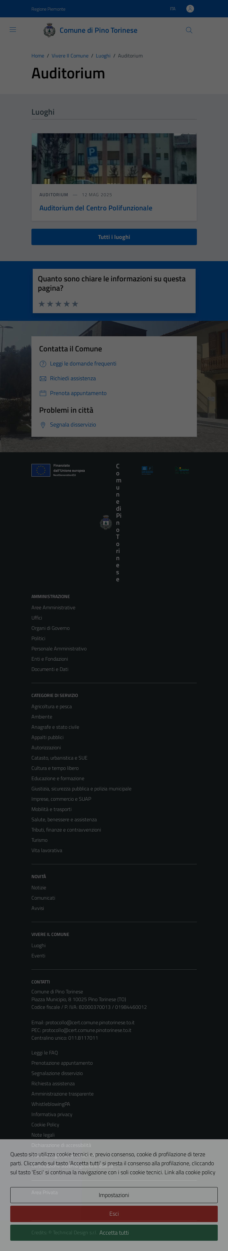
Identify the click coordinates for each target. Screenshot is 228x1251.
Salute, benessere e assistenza (64, 819)
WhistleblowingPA (50, 1104)
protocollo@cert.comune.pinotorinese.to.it (90, 1022)
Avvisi (37, 908)
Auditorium (54, 194)
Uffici (36, 617)
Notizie (38, 887)
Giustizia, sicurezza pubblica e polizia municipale (81, 788)
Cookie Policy (45, 1124)
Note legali (43, 1135)
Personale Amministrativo (59, 648)
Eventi (38, 955)
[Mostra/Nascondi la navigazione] (13, 29)
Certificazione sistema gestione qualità (72, 1165)
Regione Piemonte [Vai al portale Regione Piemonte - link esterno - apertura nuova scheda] (48, 8)
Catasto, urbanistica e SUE (59, 758)
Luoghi (38, 945)
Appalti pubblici (47, 737)
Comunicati (43, 898)
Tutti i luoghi (114, 237)
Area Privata (44, 1192)
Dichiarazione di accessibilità (61, 1145)
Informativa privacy (51, 1114)
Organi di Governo (50, 628)
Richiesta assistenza (53, 1083)
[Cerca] (189, 30)
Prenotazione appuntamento (62, 1063)
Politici (38, 638)
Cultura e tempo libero (55, 768)
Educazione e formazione (57, 778)
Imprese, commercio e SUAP (61, 799)
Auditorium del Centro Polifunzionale (95, 208)
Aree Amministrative (53, 607)
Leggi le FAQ (44, 1052)
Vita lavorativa (46, 850)
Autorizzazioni (46, 747)
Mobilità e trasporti (51, 809)
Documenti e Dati (49, 669)
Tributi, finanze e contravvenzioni (66, 829)
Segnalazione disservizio (57, 1073)
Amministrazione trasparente (62, 1093)
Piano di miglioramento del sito (64, 1155)
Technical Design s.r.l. (75, 1232)
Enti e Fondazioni (49, 659)
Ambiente (41, 716)
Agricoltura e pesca (51, 706)
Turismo (39, 840)
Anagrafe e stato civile (55, 727)
